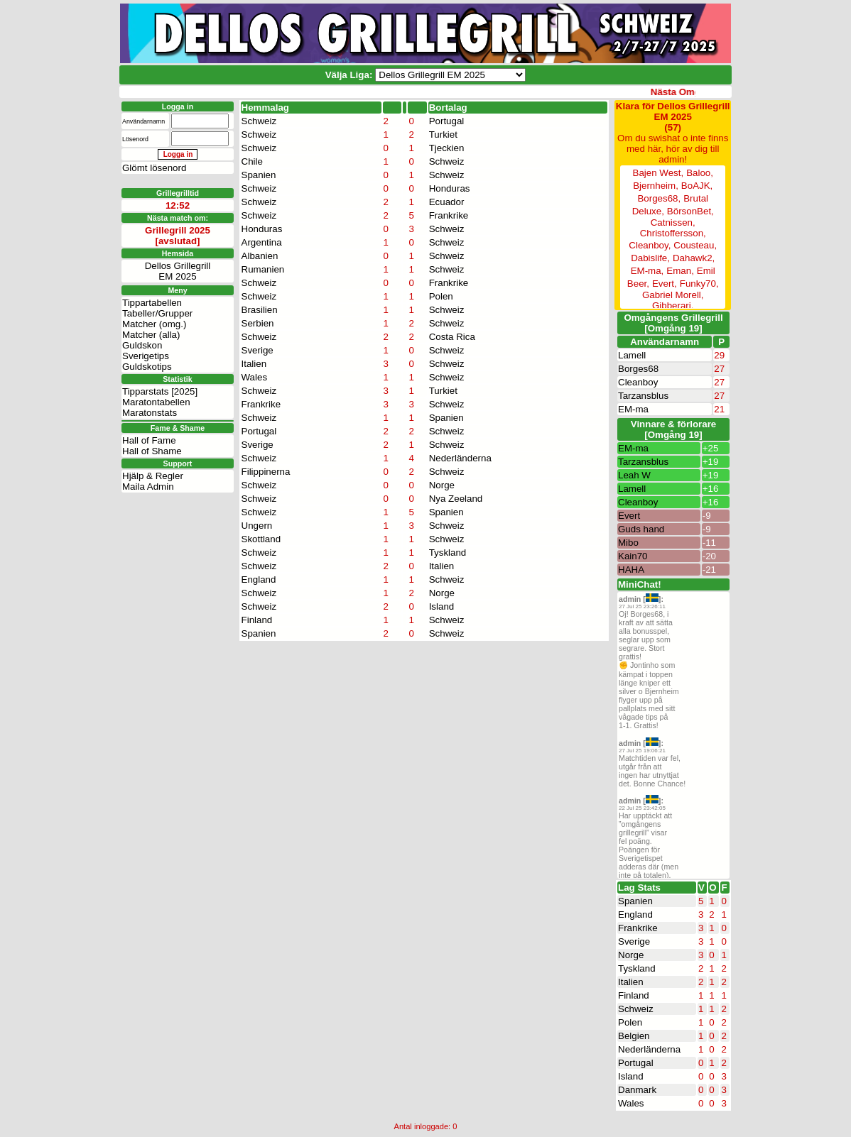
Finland (257, 620)
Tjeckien (447, 148)
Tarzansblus (643, 395)
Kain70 (633, 556)
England (259, 579)
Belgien (633, 1036)
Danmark (637, 1089)
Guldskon (142, 324)
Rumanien (263, 269)
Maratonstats (149, 391)
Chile (252, 161)
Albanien (260, 256)
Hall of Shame (152, 429)
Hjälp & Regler (152, 454)
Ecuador (447, 202)
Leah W (634, 475)
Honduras (449, 188)
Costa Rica (452, 336)
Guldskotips (147, 345)
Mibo (628, 542)
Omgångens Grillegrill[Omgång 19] (673, 323)
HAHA (631, 569)
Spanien (259, 175)
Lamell (632, 355)
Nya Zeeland (456, 498)
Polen (441, 296)
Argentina (262, 242)
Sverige (257, 350)
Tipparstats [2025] (159, 370)
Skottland (261, 539)
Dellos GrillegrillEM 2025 (178, 249)
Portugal (447, 121)
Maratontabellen (156, 380)
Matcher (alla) (151, 313)
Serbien (258, 323)
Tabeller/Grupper (157, 292)
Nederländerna (460, 458)
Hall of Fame (149, 419)
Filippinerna (266, 471)
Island (442, 606)
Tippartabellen (152, 281)
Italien (254, 363)
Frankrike (449, 215)
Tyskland (448, 552)
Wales (255, 377)
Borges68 (638, 368)
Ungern (257, 525)
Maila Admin (148, 465)
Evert (629, 515)
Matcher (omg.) (154, 302)
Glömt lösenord (154, 168)
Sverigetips (145, 334)
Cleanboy (638, 382)
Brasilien (260, 309)
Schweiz (259, 121)
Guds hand (641, 529)
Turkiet (443, 134)
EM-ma (633, 409)
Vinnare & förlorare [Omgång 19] (674, 429)
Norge (442, 485)
